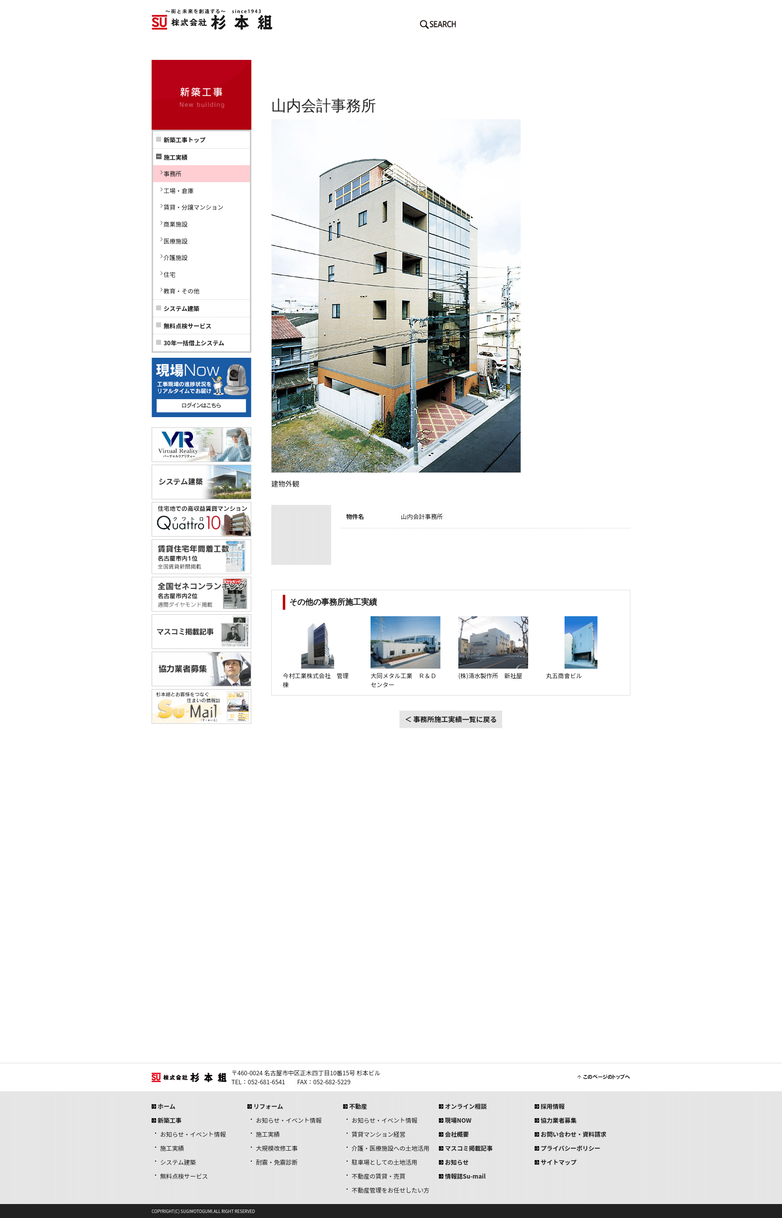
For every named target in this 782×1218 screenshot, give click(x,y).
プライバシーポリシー (570, 1148)
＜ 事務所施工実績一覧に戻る (450, 719)
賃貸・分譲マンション (193, 207)
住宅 (170, 274)
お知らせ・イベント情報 (193, 1134)
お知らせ (457, 1162)
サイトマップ (559, 1162)
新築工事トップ (184, 139)
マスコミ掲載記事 (469, 1148)
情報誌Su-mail (465, 1176)
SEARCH (438, 26)
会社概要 (511, 50)
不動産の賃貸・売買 (378, 1176)
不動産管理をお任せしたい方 (390, 1190)
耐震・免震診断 (277, 1162)
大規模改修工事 (277, 1148)
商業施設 (176, 224)
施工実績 (172, 1148)
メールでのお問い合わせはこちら (496, 26)
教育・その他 (181, 290)
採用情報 (590, 50)
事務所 (173, 173)
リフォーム (351, 50)
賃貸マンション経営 (378, 1134)
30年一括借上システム (194, 342)
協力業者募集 (559, 1120)
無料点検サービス (187, 325)
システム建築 (181, 308)
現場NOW (458, 1120)
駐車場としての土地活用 (384, 1162)
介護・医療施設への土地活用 (390, 1148)
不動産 (431, 50)
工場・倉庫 (179, 190)
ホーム (191, 50)
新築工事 (271, 50)
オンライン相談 (466, 1106)
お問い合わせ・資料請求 (573, 1134)
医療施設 (176, 241)
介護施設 (176, 257)
